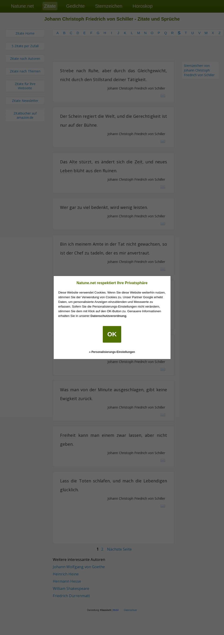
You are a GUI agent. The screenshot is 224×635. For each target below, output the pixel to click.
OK (112, 334)
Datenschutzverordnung (108, 316)
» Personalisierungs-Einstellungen (112, 352)
